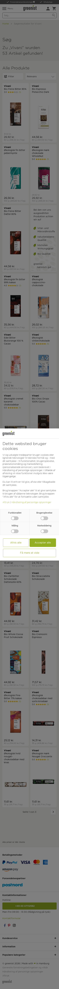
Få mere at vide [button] (29, 552)
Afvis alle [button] (15, 542)
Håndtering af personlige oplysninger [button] (22, 470)
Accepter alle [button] (43, 542)
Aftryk (6, 502)
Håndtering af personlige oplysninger (31, 502)
